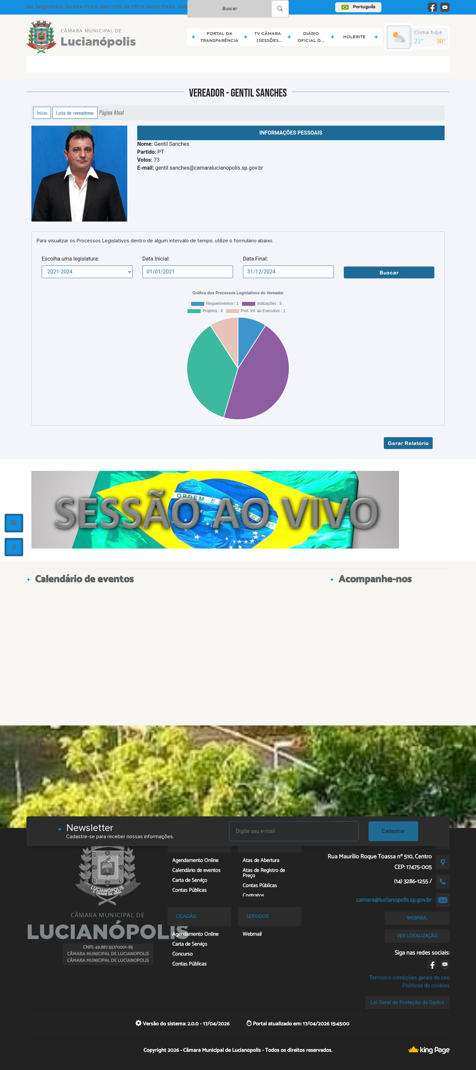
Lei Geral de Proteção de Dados (407, 1002)
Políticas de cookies (426, 985)
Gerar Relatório (408, 443)
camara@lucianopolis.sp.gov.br (394, 900)
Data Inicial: (156, 259)
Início (42, 112)
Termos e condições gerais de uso (409, 977)
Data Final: (255, 259)
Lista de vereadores (75, 112)
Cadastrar (393, 831)
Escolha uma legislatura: (70, 259)
